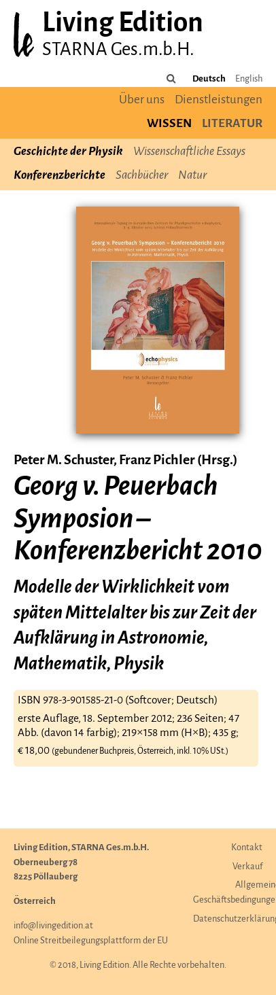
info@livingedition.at (53, 926)
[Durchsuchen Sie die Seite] (171, 79)
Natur (192, 175)
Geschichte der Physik (68, 151)
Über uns (142, 100)
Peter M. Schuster (64, 460)
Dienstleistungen (218, 100)
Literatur (232, 124)
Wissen (169, 124)
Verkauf (247, 867)
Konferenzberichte (59, 175)
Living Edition (122, 24)
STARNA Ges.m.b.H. (118, 50)
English (248, 79)
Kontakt (246, 848)
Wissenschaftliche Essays (189, 151)
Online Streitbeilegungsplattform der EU (91, 941)
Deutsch (209, 79)
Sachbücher (142, 175)
